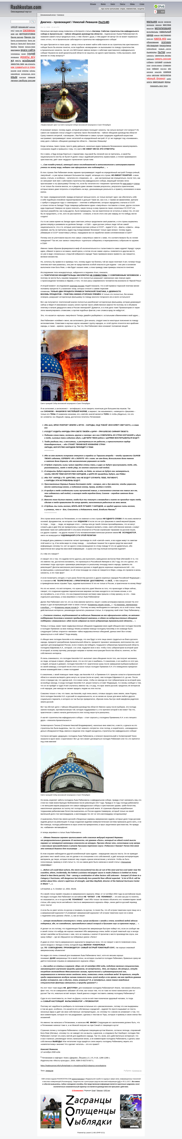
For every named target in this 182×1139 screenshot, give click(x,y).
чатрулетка (165, 75)
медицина (150, 25)
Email (94, 1090)
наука (150, 35)
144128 (14, 27)
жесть (18, 60)
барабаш (14, 47)
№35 (119, 1081)
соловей (158, 62)
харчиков (150, 72)
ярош (167, 82)
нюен (169, 39)
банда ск (14, 44)
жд (12, 60)
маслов (160, 22)
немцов (157, 35)
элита (149, 82)
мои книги (127, 183)
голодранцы (15, 54)
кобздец (32, 71)
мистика (167, 25)
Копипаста (60, 15)
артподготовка (27, 33)
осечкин (166, 42)
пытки (161, 52)
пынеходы (152, 52)
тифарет (155, 69)
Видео (103, 4)
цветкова (155, 75)
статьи (137, 183)
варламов (15, 50)
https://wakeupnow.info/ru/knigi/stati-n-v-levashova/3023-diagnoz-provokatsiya (73, 1065)
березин (21, 47)
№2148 (103, 22)
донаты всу (27, 56)
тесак (148, 69)
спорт (149, 65)
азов (12, 34)
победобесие (152, 49)
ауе (16, 34)
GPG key (107, 1090)
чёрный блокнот (156, 78)
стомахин (167, 65)
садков (168, 52)
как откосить (30, 64)
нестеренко (165, 35)
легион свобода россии (23, 80)
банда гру (29, 37)
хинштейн (158, 72)
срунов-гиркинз (156, 65)
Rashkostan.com (26, 6)
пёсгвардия (153, 45)
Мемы (132, 4)
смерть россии (163, 58)
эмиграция (158, 82)
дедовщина (15, 57)
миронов (158, 25)
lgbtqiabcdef (23, 27)
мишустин (150, 28)
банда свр (31, 41)
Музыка (93, 4)
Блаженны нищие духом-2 (66, 607)
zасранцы (29, 30)
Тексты (122, 4)
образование (153, 42)
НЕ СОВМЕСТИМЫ (98, 275)
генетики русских (77, 286)
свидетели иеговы (163, 55)
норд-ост (150, 39)
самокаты (150, 56)
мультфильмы (152, 32)
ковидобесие (15, 74)
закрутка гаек (17, 64)
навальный (165, 31)
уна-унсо (163, 69)
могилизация (163, 28)
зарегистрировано (78, 1079)
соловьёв (167, 62)
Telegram (100, 1090)
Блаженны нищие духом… (99, 605)
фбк (169, 69)
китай (19, 71)
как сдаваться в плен (23, 67)
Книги (113, 4)
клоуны (25, 71)
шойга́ (169, 79)
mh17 (13, 31)
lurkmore (32, 27)
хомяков (167, 72)
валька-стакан (30, 47)
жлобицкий (28, 60)
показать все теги (158, 86)
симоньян (150, 59)
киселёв (13, 71)
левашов (31, 77)
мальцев (152, 21)
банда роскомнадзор (19, 41)
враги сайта (28, 49)
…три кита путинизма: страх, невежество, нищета (121, 9)
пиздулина (165, 45)
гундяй (31, 53)
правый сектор (165, 49)
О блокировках (77, 1090)
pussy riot (18, 31)
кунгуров (22, 77)
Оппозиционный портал (48, 15)
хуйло (149, 75)
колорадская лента (28, 74)
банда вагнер (17, 37)
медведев (167, 22)
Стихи (142, 4)
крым (14, 77)
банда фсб (22, 44)
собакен (150, 62)
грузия (23, 54)
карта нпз (160, 38)
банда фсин (31, 44)
